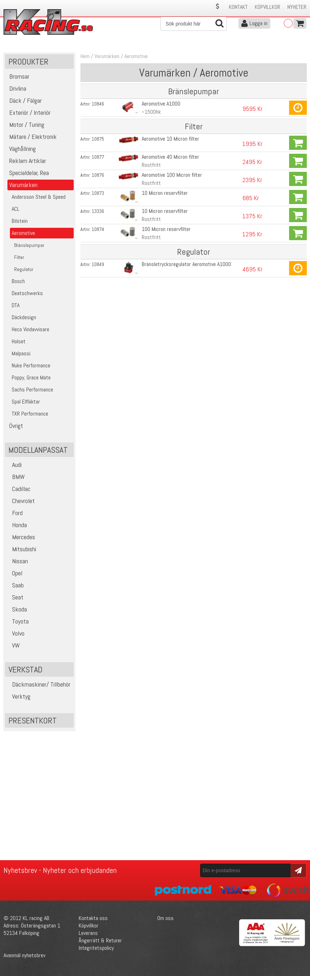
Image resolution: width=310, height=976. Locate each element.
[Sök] (193, 24)
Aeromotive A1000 (161, 103)
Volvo (15, 633)
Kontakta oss (93, 918)
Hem (85, 56)
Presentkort (33, 720)
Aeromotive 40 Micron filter (170, 156)
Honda (17, 525)
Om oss (165, 918)
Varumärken (107, 56)
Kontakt (238, 7)
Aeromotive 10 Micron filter (170, 138)
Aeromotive (136, 56)
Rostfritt (151, 165)
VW (13, 645)
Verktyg (18, 696)
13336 (98, 211)
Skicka (297, 870)
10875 (98, 139)
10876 (98, 175)
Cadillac (18, 489)
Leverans (88, 933)
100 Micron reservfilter (166, 229)
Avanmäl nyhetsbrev (24, 955)
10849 (98, 264)
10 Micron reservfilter (165, 193)
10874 (98, 229)
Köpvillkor (267, 7)
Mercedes (21, 537)
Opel (14, 573)
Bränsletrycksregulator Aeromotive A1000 (186, 264)
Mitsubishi (21, 549)
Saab (15, 585)
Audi (14, 465)
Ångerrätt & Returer (100, 940)
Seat (15, 597)
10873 (98, 193)
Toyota (18, 621)
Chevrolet (21, 501)
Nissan (17, 561)
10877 (98, 157)
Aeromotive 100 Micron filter (172, 175)
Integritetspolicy (96, 948)
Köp (298, 108)
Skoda (17, 609)
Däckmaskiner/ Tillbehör (39, 684)
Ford (15, 513)
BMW (16, 477)
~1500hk (151, 111)
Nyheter (296, 7)
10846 (98, 104)
